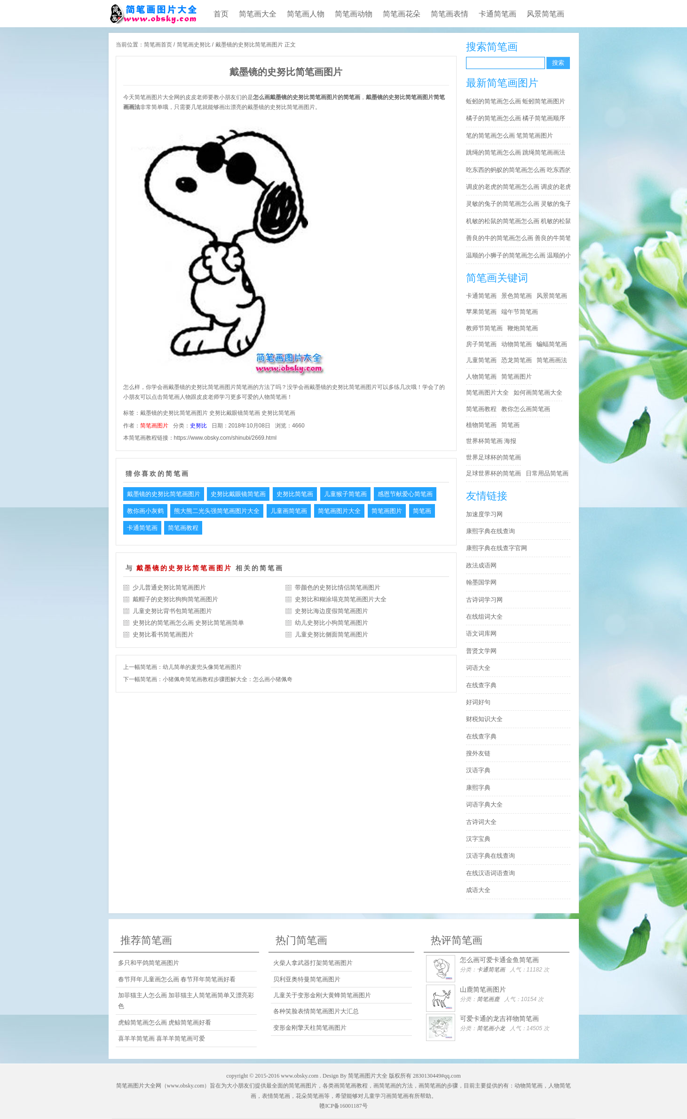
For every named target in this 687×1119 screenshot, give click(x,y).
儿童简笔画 (481, 360)
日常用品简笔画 (547, 473)
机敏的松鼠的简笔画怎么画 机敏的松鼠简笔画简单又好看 (520, 221)
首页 (221, 14)
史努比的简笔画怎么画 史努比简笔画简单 (189, 622)
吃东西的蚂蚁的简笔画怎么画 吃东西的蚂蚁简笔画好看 (520, 169)
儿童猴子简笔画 (345, 493)
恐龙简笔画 (516, 360)
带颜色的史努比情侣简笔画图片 (337, 587)
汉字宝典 (478, 838)
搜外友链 (478, 753)
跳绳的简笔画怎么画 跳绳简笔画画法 (516, 152)
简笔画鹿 (488, 999)
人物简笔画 (481, 376)
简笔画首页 (158, 44)
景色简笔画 (516, 295)
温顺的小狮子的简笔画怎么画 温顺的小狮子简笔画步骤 (520, 255)
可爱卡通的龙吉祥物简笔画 (499, 1018)
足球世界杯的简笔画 (493, 473)
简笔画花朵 (401, 14)
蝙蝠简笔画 (552, 344)
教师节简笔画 (484, 328)
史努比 (198, 425)
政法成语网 (481, 565)
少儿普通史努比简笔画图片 (169, 587)
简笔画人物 (305, 14)
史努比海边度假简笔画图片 (331, 610)
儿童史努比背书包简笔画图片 (172, 610)
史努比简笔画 (278, 413)
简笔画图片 (154, 425)
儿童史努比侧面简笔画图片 (331, 634)
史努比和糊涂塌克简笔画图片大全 (341, 599)
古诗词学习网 (484, 599)
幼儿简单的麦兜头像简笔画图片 (202, 667)
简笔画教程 (183, 527)
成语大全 (478, 890)
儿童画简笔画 (288, 510)
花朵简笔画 (310, 1096)
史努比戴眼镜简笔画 (234, 413)
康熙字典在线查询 (490, 531)
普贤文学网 (481, 650)
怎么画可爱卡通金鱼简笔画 (499, 960)
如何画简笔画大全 (537, 392)
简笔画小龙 (491, 1028)
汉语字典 (478, 770)
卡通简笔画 (497, 14)
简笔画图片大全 (339, 510)
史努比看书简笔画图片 (163, 634)
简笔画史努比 (194, 44)
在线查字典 (481, 685)
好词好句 (478, 702)
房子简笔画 (481, 344)
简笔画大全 (257, 14)
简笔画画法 (552, 360)
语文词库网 (481, 633)
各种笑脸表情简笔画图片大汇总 (316, 1011)
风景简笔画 (545, 14)
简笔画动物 (353, 14)
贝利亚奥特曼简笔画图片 (306, 979)
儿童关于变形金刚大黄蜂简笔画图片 (322, 995)
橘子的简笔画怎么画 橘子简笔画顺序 (516, 118)
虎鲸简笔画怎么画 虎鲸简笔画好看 (165, 1022)
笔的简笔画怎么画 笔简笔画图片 (509, 135)
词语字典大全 (484, 804)
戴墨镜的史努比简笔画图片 (174, 413)
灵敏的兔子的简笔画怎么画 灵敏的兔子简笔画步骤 (520, 203)
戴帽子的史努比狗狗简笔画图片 (175, 599)
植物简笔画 (481, 424)
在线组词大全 (484, 616)
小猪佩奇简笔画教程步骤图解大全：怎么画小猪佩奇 (227, 679)
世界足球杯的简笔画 (493, 457)
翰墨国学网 (481, 582)
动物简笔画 (516, 344)
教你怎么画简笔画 (525, 408)
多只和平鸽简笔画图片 (148, 962)
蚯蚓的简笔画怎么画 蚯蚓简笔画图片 (516, 101)
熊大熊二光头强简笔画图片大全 (217, 510)
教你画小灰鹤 (145, 510)
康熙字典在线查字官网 (496, 548)
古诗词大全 (481, 821)
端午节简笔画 (519, 311)
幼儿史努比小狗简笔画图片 (331, 622)
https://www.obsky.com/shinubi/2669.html (225, 438)
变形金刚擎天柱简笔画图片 (310, 1027)
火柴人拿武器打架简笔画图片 (313, 962)
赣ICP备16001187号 (343, 1106)
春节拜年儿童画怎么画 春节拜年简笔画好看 (177, 979)
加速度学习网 (484, 514)
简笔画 (422, 510)
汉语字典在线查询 (490, 855)
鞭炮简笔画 (522, 328)
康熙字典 (478, 787)
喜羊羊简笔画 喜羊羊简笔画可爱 (161, 1038)
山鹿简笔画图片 (483, 989)
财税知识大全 (484, 719)
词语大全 (478, 667)
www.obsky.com (299, 1075)
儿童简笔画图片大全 (153, 13)
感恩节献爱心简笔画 (405, 493)
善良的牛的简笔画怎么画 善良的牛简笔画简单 (520, 237)
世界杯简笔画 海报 (491, 440)
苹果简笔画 (481, 311)
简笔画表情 (449, 14)
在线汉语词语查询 (490, 873)
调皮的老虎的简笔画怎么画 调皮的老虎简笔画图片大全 (520, 186)
